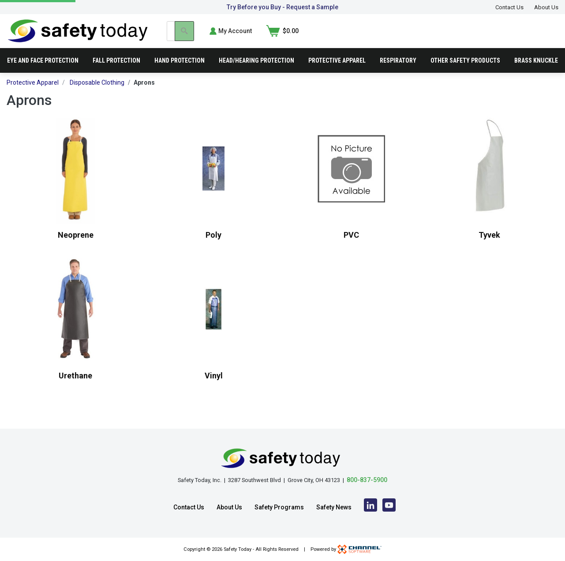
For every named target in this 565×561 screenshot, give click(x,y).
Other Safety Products (465, 72)
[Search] (426, 37)
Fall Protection (116, 72)
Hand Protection (179, 72)
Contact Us (509, 7)
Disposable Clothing (97, 94)
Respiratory (398, 72)
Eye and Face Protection (43, 72)
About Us (546, 7)
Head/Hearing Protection (256, 72)
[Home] (78, 36)
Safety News (334, 507)
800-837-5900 (367, 479)
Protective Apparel (337, 72)
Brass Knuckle (536, 72)
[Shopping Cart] (542, 37)
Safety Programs (279, 507)
